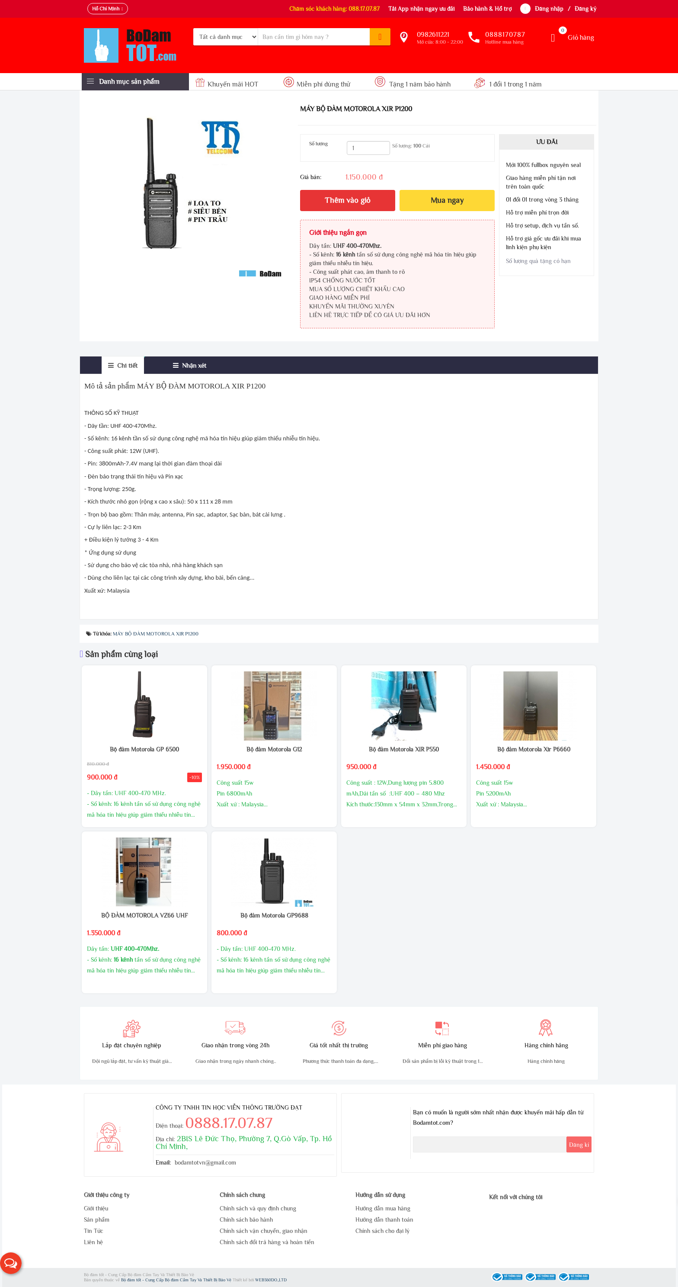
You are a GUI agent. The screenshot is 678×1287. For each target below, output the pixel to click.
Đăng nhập (549, 8)
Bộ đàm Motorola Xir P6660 (533, 749)
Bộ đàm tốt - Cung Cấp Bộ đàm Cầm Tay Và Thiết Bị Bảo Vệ (177, 1279)
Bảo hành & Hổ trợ (487, 8)
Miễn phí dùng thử (316, 84)
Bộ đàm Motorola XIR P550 (404, 749)
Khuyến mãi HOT (227, 84)
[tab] (123, 365)
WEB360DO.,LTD (271, 1279)
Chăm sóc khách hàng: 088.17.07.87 (334, 8)
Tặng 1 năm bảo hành (413, 84)
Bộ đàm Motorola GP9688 (274, 915)
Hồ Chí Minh (105, 9)
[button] (11, 1263)
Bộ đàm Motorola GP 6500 (144, 749)
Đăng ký (585, 8)
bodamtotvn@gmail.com (205, 1162)
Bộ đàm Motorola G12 (274, 749)
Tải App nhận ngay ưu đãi (421, 8)
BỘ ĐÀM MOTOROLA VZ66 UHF (144, 915)
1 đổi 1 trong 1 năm (508, 84)
